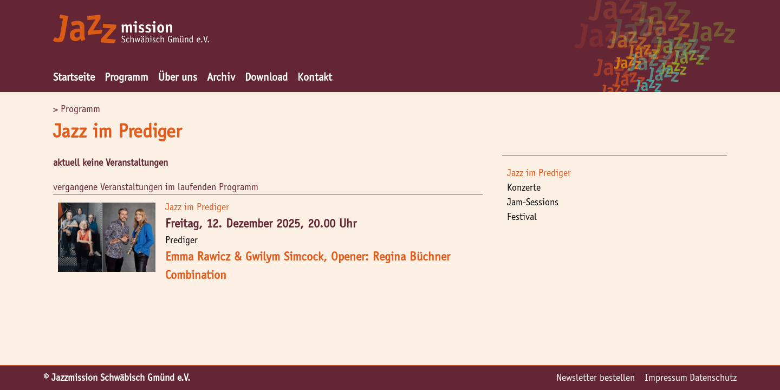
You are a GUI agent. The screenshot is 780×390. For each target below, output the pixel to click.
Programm (126, 76)
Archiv (221, 76)
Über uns (177, 76)
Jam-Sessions (532, 202)
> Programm (76, 109)
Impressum (666, 378)
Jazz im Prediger (539, 173)
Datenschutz (713, 378)
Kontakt (314, 76)
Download (266, 76)
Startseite (74, 76)
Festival (522, 217)
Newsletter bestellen (595, 378)
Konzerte (524, 187)
